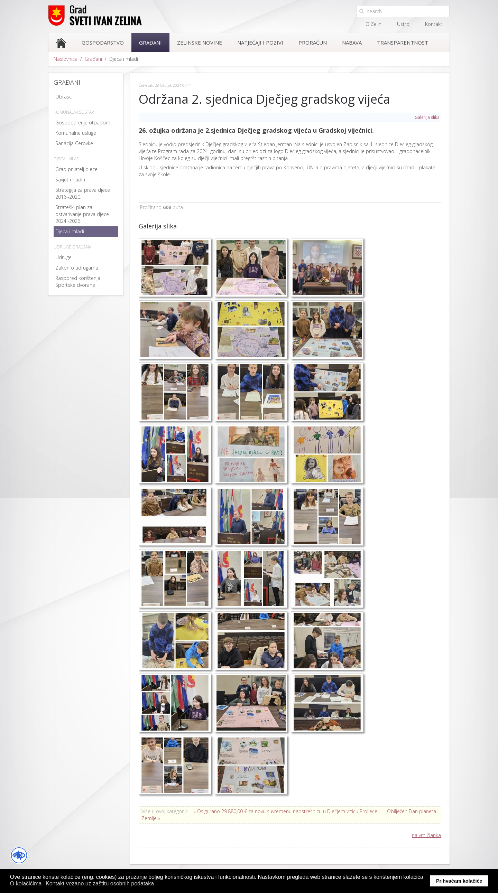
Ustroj (404, 24)
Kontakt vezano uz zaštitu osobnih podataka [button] (100, 883)
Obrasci (64, 96)
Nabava (352, 42)
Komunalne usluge (75, 133)
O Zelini (374, 24)
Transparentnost (402, 42)
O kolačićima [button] (26, 883)
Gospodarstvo (103, 42)
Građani (150, 42)
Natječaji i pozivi (260, 42)
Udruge (63, 257)
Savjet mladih (70, 179)
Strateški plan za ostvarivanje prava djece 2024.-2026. (82, 214)
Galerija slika (427, 117)
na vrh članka (426, 835)
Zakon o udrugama (76, 267)
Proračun (312, 42)
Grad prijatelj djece (76, 169)
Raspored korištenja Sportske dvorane (77, 281)
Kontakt (433, 24)
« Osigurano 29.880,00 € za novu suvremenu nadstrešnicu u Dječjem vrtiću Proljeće (285, 811)
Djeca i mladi (69, 231)
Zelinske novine (199, 42)
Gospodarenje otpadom (82, 122)
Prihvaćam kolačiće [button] (459, 881)
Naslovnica (65, 59)
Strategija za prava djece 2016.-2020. (82, 193)
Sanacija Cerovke (74, 143)
